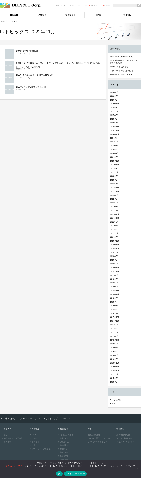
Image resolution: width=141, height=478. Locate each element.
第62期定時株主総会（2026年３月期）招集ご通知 (123, 61)
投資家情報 (70, 15)
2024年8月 (114, 142)
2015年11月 (115, 367)
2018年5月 (114, 310)
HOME (2, 21)
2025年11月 (115, 104)
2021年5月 (114, 233)
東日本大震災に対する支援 (98, 438)
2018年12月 (115, 290)
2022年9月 (114, 195)
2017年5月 (114, 332)
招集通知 (63, 456)
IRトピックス (115, 400)
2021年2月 (114, 237)
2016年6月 (114, 351)
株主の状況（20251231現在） (122, 74)
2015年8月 (114, 374)
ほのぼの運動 (93, 435)
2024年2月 (114, 157)
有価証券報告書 (65, 435)
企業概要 (42, 15)
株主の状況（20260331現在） (122, 57)
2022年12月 (115, 188)
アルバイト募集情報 (124, 442)
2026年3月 (114, 96)
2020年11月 (115, 245)
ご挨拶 (33, 438)
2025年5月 (114, 115)
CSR (99, 15)
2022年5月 (114, 207)
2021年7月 (114, 226)
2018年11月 (115, 294)
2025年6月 (114, 111)
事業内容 (14, 15)
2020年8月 (114, 252)
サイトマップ (94, 5)
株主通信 (63, 445)
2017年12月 (115, 317)
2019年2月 (114, 287)
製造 (4, 435)
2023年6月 (114, 172)
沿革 (32, 445)
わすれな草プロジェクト (97, 442)
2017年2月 (114, 336)
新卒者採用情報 (122, 435)
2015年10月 (115, 371)
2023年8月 (114, 169)
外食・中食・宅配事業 (12, 438)
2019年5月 (114, 283)
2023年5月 (114, 176)
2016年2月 (114, 359)
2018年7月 (114, 302)
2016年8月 (114, 344)
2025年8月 (114, 108)
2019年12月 (115, 268)
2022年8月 (114, 199)
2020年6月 (114, 256)
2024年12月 (115, 127)
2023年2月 (114, 180)
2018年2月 (114, 313)
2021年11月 (115, 218)
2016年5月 (114, 355)
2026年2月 (114, 100)
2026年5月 (114, 92)
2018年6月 (114, 306)
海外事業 (6, 442)
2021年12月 (115, 214)
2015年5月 (114, 382)
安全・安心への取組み (40, 449)
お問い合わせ (59, 5)
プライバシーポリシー (77, 5)
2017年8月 (114, 325)
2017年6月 (114, 329)
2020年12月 (115, 241)
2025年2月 (114, 119)
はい (59, 474)
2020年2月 (114, 264)
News (112, 404)
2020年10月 (115, 249)
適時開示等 (64, 442)
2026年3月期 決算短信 (119, 67)
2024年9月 (114, 138)
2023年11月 (115, 165)
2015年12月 (115, 363)
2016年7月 (114, 348)
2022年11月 (115, 191)
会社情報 (34, 442)
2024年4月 (114, 153)
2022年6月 (114, 203)
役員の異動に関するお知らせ (121, 71)
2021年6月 (114, 230)
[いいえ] (137, 468)
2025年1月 (114, 123)
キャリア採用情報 (123, 438)
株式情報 (63, 452)
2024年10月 (115, 134)
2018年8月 (114, 298)
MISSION (34, 435)
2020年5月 (114, 260)
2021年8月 (114, 222)
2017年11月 (115, 321)
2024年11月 (115, 130)
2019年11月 (115, 271)
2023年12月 (115, 161)
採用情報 (127, 15)
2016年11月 (115, 340)
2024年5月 (114, 149)
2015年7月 (114, 378)
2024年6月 (114, 146)
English (106, 5)
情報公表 (63, 449)
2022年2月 (114, 210)
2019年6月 (114, 279)
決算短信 (63, 438)
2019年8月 (114, 275)
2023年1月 (114, 184)
